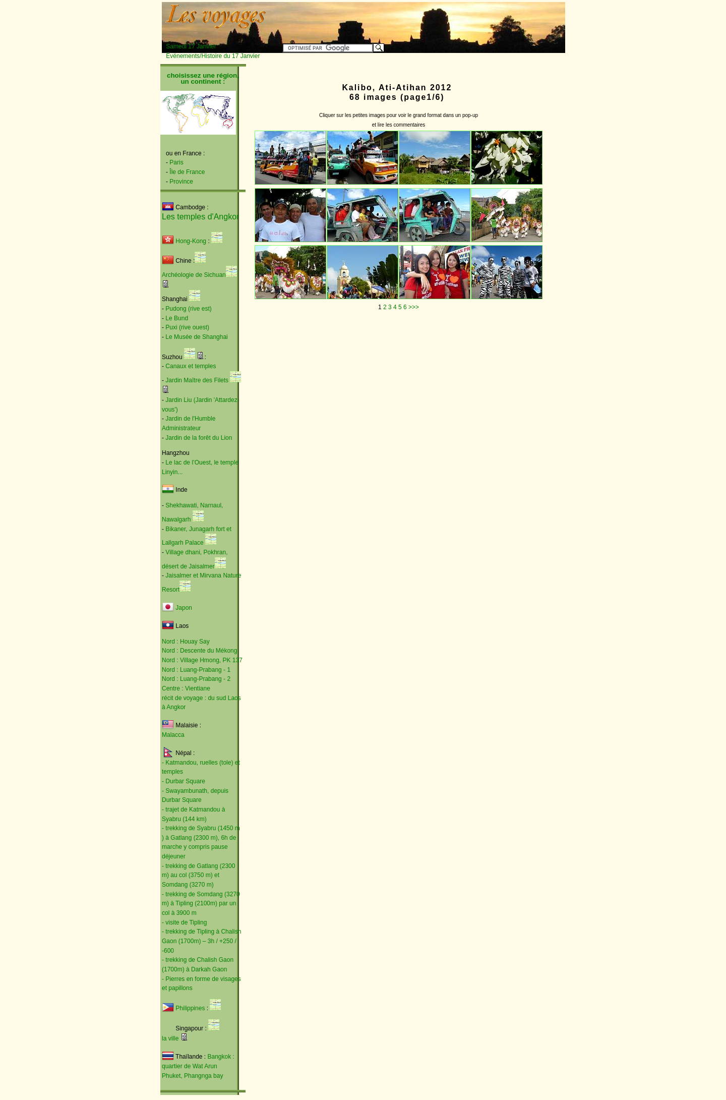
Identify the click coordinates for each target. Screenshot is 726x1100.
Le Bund (176, 318)
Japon (183, 607)
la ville (170, 1038)
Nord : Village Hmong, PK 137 (202, 660)
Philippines (190, 1008)
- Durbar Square (183, 781)
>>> (413, 307)
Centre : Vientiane (186, 688)
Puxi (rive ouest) (187, 327)
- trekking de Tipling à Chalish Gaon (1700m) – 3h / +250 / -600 (201, 941)
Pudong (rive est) (188, 308)
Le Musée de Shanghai (196, 336)
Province (181, 181)
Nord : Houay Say (186, 641)
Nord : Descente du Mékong (199, 650)
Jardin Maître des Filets (196, 380)
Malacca (173, 734)
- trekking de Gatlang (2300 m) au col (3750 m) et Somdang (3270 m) (198, 875)
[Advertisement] (440, 19)
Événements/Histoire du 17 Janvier (213, 56)
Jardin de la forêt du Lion (198, 437)
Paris (176, 162)
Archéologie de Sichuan (194, 274)
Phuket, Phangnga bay (192, 1075)
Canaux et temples (190, 366)
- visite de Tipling (184, 922)
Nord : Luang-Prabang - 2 (196, 678)
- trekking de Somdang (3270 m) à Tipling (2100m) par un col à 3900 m (201, 903)
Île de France (187, 172)
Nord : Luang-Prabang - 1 (196, 669)
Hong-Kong (184, 241)
